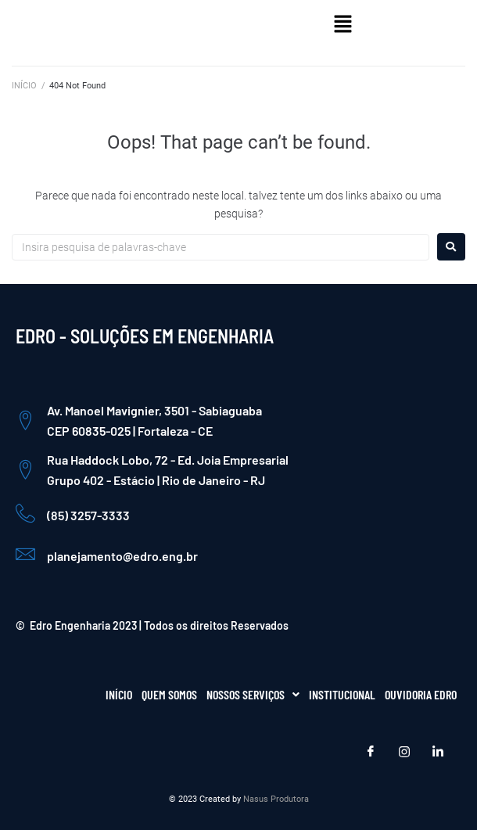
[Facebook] (370, 752)
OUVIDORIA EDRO (421, 694)
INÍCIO (24, 86)
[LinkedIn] (438, 752)
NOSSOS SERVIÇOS (252, 694)
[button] (343, 25)
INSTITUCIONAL (342, 694)
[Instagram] (404, 752)
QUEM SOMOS (169, 694)
